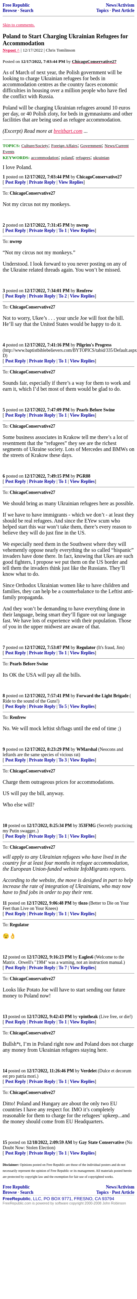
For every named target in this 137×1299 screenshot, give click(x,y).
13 (5, 1016)
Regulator (86, 647)
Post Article (123, 10)
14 (5, 1070)
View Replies (71, 182)
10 (5, 825)
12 (5, 957)
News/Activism (120, 5)
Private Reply (42, 182)
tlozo (83, 903)
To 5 (63, 706)
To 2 (63, 296)
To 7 (63, 967)
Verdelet (89, 1070)
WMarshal (86, 749)
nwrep (82, 225)
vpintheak (88, 1016)
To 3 (63, 760)
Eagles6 (86, 957)
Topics (102, 10)
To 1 (63, 230)
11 (5, 903)
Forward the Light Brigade (102, 695)
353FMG (87, 825)
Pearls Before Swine (95, 409)
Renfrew (84, 290)
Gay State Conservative (101, 1142)
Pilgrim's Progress (94, 344)
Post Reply (15, 182)
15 (5, 1142)
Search (26, 10)
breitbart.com (68, 131)
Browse (10, 10)
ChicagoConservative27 (99, 176)
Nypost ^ (11, 50)
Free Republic (16, 5)
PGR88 (83, 476)
